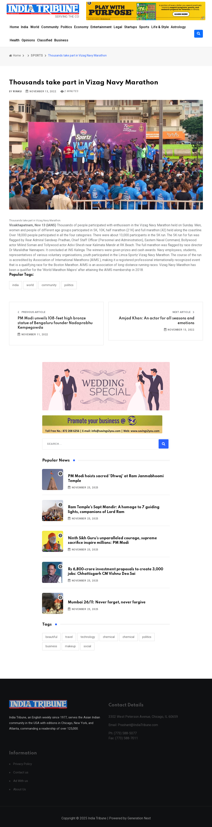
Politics (66, 27)
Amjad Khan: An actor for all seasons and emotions (156, 320)
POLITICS (68, 285)
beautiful (51, 637)
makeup (70, 646)
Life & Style (160, 27)
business (51, 646)
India (24, 27)
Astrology (178, 27)
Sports (144, 27)
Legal (118, 27)
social (87, 646)
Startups (130, 27)
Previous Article (31, 312)
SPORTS (37, 55)
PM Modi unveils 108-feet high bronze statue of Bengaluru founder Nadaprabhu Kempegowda (55, 323)
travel (69, 637)
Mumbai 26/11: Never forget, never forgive (107, 602)
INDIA (15, 285)
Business (61, 40)
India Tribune (97, 823)
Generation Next (139, 823)
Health (14, 40)
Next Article (183, 312)
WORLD (30, 285)
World (34, 27)
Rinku (17, 91)
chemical (109, 637)
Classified (44, 40)
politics (146, 637)
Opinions (28, 40)
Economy (81, 27)
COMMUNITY (49, 285)
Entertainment (101, 27)
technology (88, 637)
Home (14, 27)
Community (50, 27)
